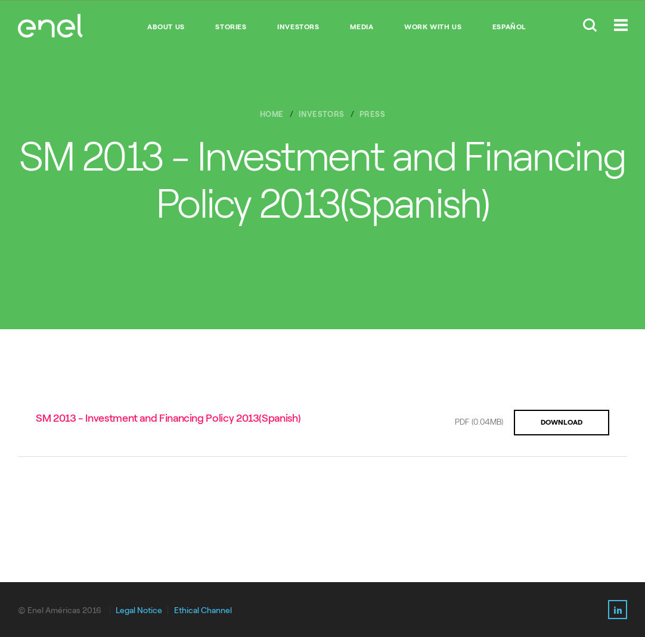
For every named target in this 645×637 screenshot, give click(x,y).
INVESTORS (298, 27)
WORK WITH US (432, 27)
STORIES (230, 27)
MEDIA (361, 27)
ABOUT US (166, 27)
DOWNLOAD (561, 422)
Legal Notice (139, 610)
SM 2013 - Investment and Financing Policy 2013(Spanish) (168, 418)
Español (509, 27)
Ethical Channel (203, 610)
